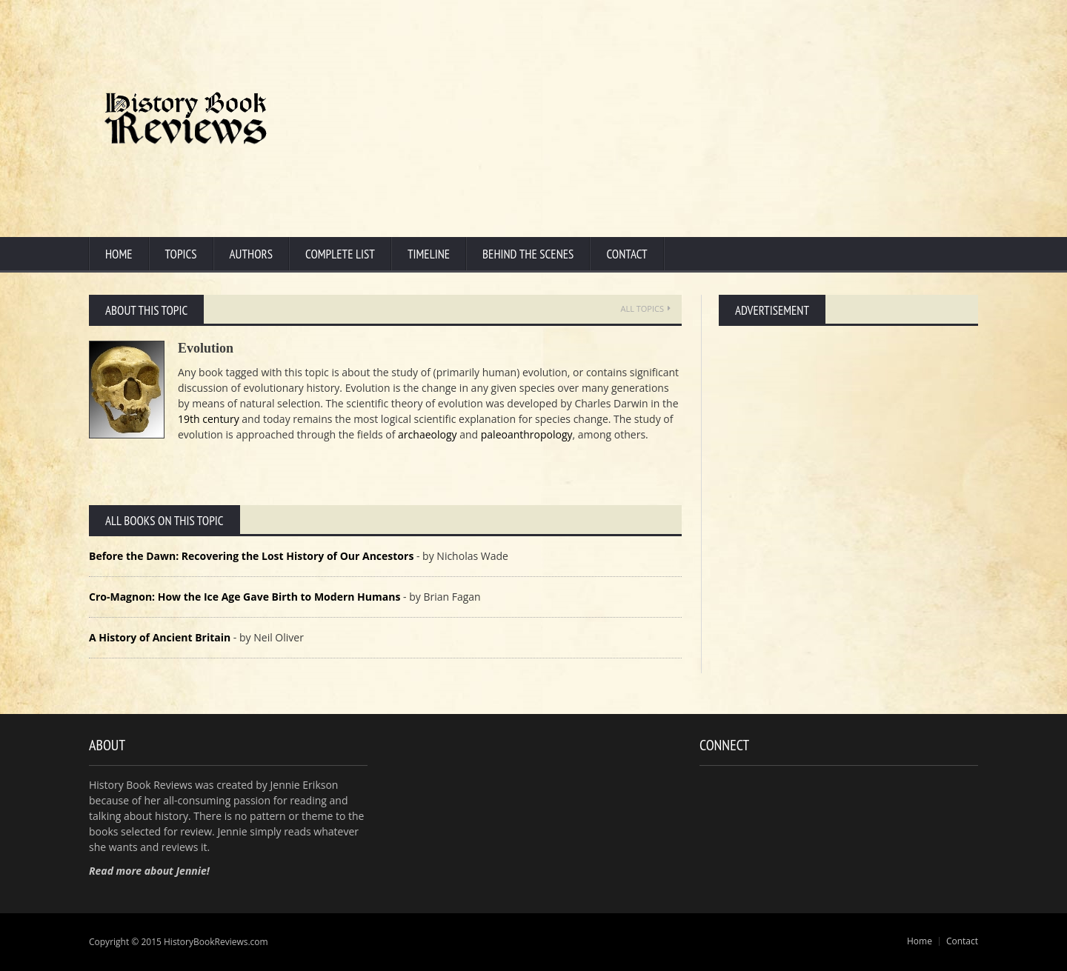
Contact (626, 254)
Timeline (429, 254)
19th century (208, 419)
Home (119, 254)
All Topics (645, 308)
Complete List (340, 254)
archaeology (427, 434)
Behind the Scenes (528, 254)
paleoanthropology (527, 434)
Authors (251, 254)
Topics (181, 254)
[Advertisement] (693, 118)
